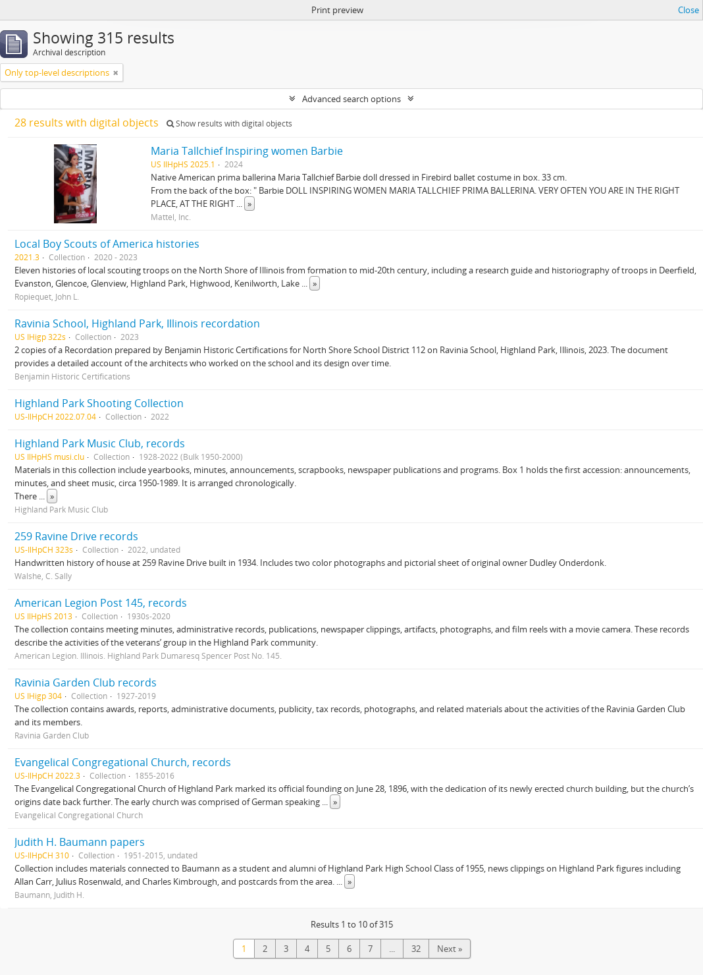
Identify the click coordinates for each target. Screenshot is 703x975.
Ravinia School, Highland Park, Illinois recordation (137, 323)
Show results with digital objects (229, 123)
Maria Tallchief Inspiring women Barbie (247, 151)
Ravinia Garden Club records (85, 682)
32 (416, 949)
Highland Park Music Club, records (99, 443)
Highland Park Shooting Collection (99, 403)
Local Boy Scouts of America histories (106, 244)
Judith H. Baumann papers (79, 842)
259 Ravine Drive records (76, 536)
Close (688, 10)
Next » (449, 949)
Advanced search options (351, 99)
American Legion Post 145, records (100, 603)
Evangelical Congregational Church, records (122, 762)
